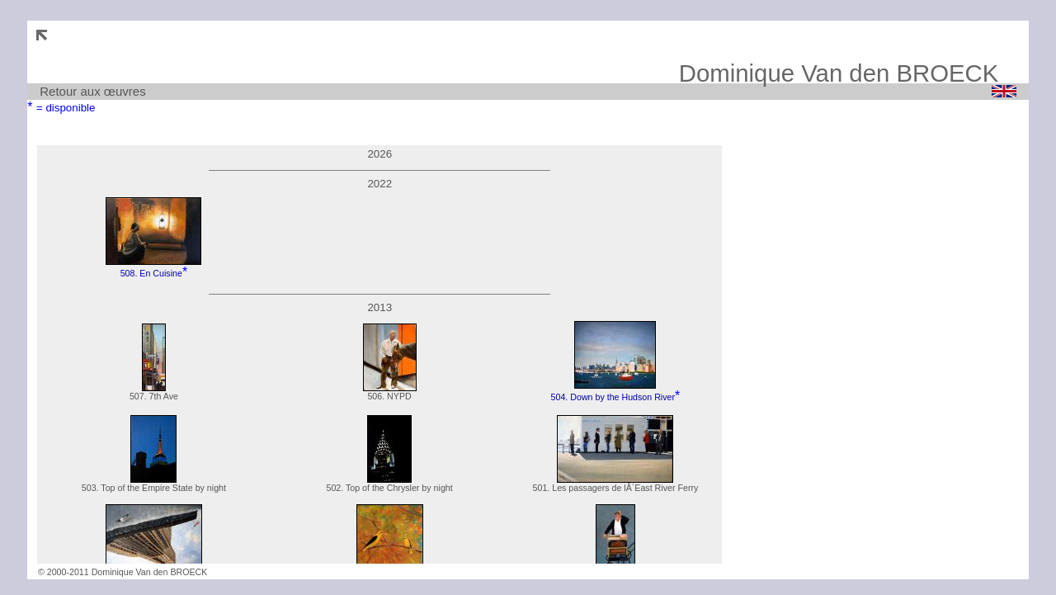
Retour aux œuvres (92, 91)
